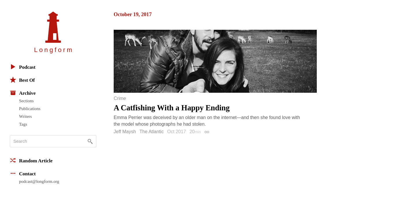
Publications (29, 108)
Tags (23, 124)
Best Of (22, 80)
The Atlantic (152, 131)
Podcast (22, 67)
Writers (25, 116)
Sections (26, 101)
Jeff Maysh (125, 131)
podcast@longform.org (39, 181)
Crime (120, 98)
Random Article (31, 160)
